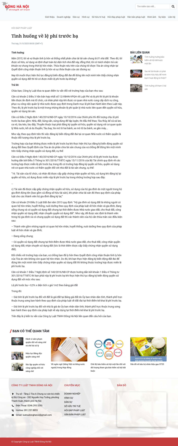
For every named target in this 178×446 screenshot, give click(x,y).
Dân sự (76, 17)
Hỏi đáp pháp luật (116, 17)
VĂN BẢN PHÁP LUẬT (75, 414)
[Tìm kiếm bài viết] (152, 6)
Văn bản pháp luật (136, 17)
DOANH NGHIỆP (72, 393)
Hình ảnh (151, 17)
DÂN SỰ (68, 402)
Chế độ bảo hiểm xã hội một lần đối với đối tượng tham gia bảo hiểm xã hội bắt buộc (108, 367)
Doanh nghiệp (63, 17)
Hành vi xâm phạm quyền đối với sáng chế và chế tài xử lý (36, 342)
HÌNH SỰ (68, 398)
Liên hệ (171, 17)
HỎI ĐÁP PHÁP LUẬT (74, 410)
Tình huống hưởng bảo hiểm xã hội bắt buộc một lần (154, 60)
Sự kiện (162, 17)
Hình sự (86, 17)
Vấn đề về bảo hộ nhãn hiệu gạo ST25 (147, 364)
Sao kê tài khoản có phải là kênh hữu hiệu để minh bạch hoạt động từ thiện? (155, 74)
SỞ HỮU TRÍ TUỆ (72, 406)
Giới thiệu (50, 17)
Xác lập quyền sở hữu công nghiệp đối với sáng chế (35, 367)
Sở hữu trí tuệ (98, 17)
